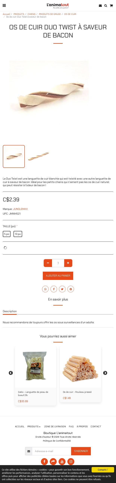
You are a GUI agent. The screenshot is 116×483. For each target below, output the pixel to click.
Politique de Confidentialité (57, 440)
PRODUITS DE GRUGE (50, 14)
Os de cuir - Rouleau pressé (77, 392)
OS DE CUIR (70, 14)
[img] (80, 366)
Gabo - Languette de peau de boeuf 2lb (33, 394)
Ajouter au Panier (58, 275)
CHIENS (31, 14)
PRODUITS (19, 14)
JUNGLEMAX (20, 209)
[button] (4, 5)
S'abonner (81, 451)
